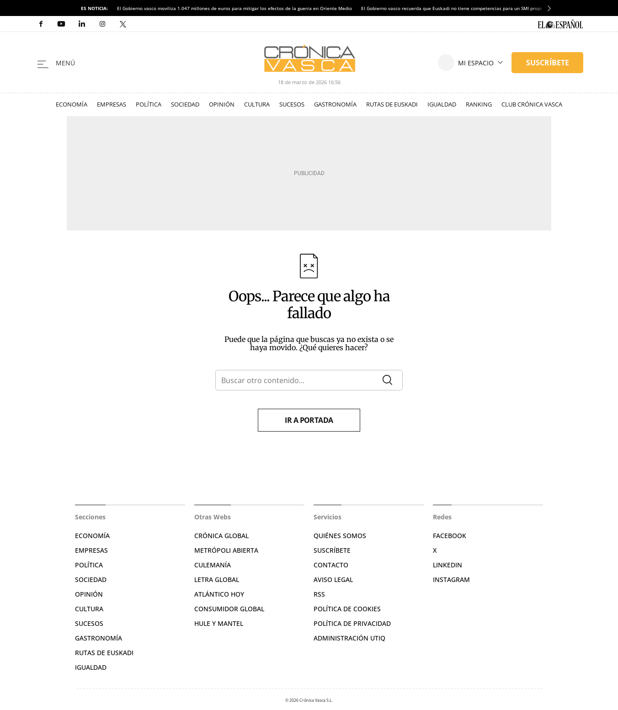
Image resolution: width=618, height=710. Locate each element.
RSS (319, 594)
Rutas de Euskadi (392, 104)
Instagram (451, 579)
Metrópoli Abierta (226, 550)
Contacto (331, 565)
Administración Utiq (349, 638)
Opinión (221, 104)
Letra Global (216, 579)
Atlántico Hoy (219, 594)
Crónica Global (221, 535)
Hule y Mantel (218, 623)
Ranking (479, 104)
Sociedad (185, 104)
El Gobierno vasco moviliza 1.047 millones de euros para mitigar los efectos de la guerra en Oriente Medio (234, 8)
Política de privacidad (352, 623)
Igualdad (441, 104)
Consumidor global (229, 608)
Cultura (257, 104)
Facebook (449, 535)
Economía (71, 104)
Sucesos (291, 104)
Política (148, 104)
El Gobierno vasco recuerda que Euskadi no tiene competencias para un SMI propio (452, 8)
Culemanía (212, 565)
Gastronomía (335, 104)
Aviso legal (333, 579)
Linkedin (447, 565)
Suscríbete (332, 550)
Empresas (111, 104)
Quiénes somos (340, 535)
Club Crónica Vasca (531, 104)
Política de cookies (347, 608)
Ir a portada (309, 420)
